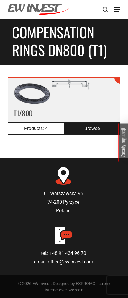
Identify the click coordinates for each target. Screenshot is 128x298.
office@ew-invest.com (70, 262)
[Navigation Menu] (117, 9)
